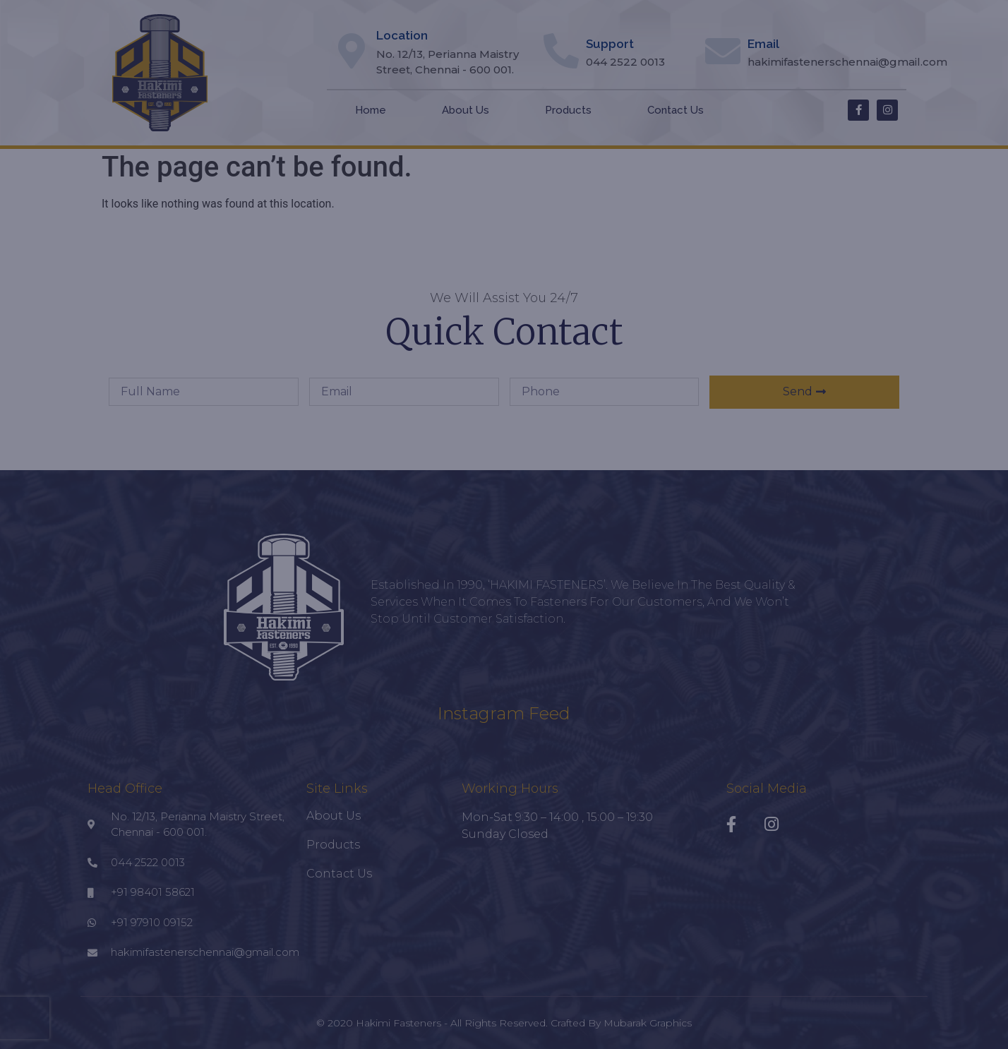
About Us (465, 110)
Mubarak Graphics (648, 1023)
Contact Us (675, 110)
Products (568, 110)
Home (370, 110)
